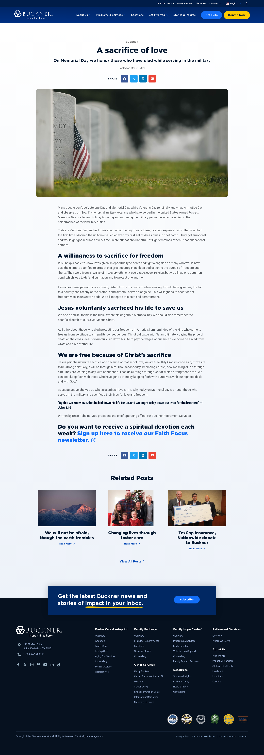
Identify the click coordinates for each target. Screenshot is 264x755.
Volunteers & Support (184, 651)
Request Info (102, 671)
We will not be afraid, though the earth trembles (67, 535)
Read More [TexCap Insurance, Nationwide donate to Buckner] (197, 548)
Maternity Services (144, 702)
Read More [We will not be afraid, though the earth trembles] (67, 543)
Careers (216, 681)
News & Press (184, 3)
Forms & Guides (103, 666)
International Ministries (146, 697)
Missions (138, 681)
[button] (246, 3)
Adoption (100, 641)
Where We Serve (221, 641)
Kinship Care (101, 651)
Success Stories (142, 651)
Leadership (218, 671)
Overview (100, 635)
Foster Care (101, 646)
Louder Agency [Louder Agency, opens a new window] (94, 736)
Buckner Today (165, 3)
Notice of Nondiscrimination (232, 736)
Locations (137, 14)
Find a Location (181, 646)
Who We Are (218, 656)
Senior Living (141, 686)
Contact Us (215, 3)
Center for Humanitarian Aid (149, 676)
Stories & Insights (184, 14)
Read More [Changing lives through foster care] (132, 543)
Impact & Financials (222, 661)
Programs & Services (109, 14)
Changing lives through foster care (132, 535)
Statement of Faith (222, 666)
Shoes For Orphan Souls (147, 691)
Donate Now (236, 15)
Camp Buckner (142, 671)
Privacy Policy (182, 736)
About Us (201, 3)
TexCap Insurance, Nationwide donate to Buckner (197, 537)
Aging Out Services (105, 656)
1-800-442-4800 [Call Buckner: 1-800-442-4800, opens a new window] (33, 654)
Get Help (211, 15)
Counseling (101, 661)
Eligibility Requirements (146, 641)
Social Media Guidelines (204, 736)
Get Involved (157, 14)
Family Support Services (186, 661)
